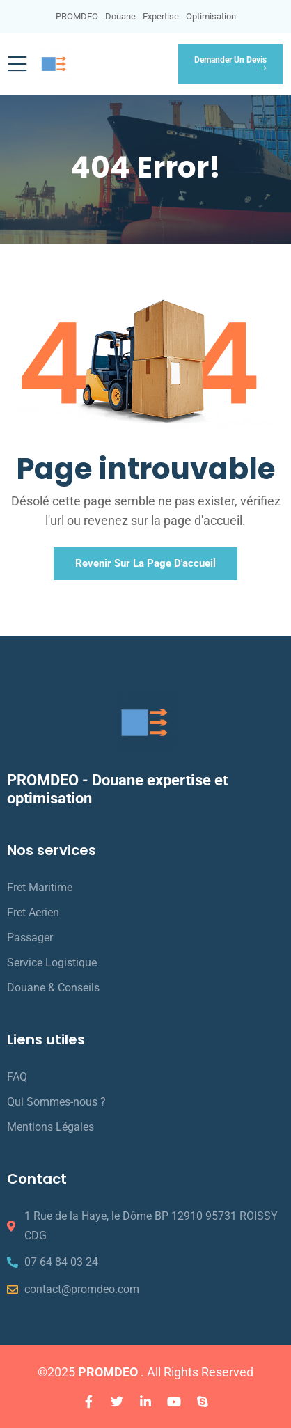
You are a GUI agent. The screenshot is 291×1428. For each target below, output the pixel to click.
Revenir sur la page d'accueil (145, 563)
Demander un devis (230, 63)
